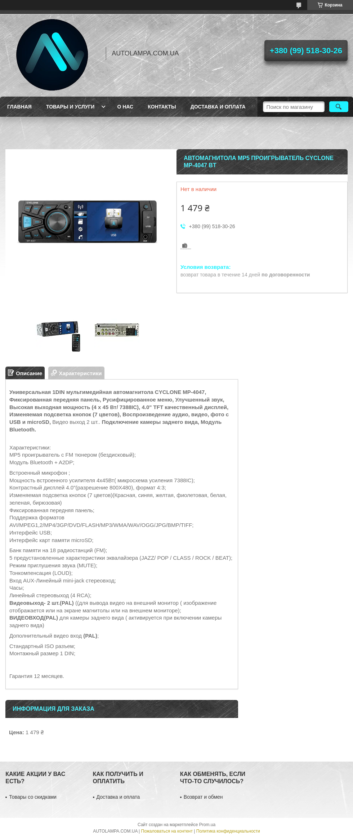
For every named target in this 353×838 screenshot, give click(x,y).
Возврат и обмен (203, 797)
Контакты (162, 107)
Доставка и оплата (218, 107)
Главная (19, 107)
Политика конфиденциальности (228, 831)
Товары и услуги (70, 107)
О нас (125, 107)
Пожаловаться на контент (167, 831)
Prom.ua (207, 824)
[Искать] (338, 106)
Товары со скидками (33, 797)
